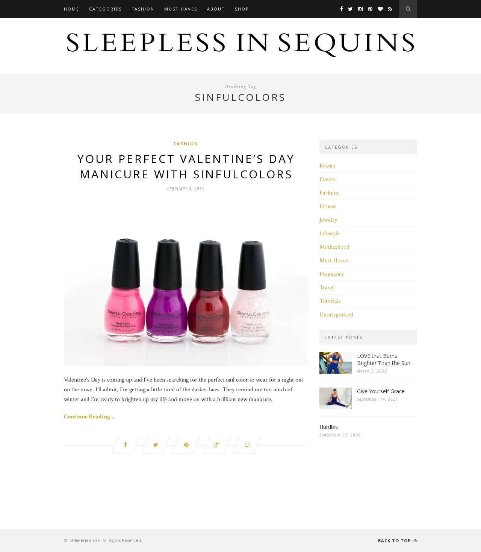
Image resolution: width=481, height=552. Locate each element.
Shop (242, 9)
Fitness (327, 206)
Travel (327, 288)
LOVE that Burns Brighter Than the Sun (383, 359)
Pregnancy (331, 274)
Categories (105, 9)
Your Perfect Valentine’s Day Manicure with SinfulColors (186, 166)
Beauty (327, 166)
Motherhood (334, 247)
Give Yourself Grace (381, 391)
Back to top (397, 540)
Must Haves (180, 9)
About (216, 9)
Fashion (143, 9)
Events (327, 179)
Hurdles (328, 426)
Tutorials (330, 301)
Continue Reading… (89, 417)
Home (71, 9)
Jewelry (328, 220)
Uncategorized (336, 315)
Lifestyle (329, 233)
